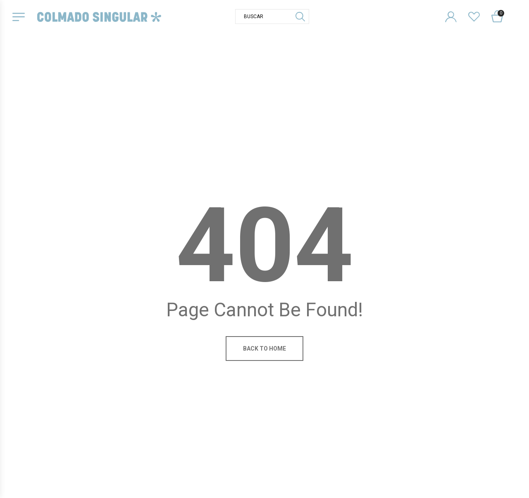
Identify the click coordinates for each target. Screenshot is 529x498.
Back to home (264, 348)
